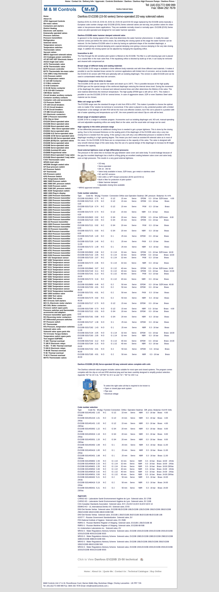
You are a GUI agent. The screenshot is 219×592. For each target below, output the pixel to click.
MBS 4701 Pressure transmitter (56, 248)
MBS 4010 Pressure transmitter (56, 234)
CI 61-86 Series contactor (54, 88)
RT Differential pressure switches (57, 320)
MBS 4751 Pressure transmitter (56, 251)
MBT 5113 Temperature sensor (56, 270)
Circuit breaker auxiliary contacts (57, 95)
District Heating (50, 28)
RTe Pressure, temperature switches (59, 327)
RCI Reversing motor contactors (57, 317)
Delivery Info (88, 1)
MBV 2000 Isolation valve (54, 294)
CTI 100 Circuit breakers (53, 105)
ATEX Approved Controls (54, 21)
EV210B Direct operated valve (56, 124)
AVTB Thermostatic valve (54, 67)
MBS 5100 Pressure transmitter (56, 253)
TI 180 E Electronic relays (54, 343)
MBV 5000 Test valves (52, 298)
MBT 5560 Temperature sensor (56, 286)
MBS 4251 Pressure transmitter (56, 241)
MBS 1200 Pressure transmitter (56, 196)
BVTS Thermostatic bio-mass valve (58, 71)
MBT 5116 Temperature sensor (56, 272)
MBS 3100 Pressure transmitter (56, 217)
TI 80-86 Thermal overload (54, 351)
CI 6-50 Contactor (50, 86)
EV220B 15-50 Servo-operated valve (58, 136)
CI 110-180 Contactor (52, 81)
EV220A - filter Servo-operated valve (59, 129)
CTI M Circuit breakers (53, 110)
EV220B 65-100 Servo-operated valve (59, 138)
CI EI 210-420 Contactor (53, 90)
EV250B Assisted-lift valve (54, 150)
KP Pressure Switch (52, 169)
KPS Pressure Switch (52, 176)
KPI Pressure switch (52, 174)
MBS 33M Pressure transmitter (56, 231)
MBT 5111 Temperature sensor (56, 267)
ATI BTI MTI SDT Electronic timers (58, 59)
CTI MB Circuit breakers (53, 112)
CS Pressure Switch (52, 102)
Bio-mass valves (50, 24)
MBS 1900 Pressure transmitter (56, 205)
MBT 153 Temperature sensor (56, 258)
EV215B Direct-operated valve (56, 126)
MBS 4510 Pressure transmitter (56, 246)
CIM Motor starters (51, 93)
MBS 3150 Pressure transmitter (56, 219)
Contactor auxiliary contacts (55, 98)
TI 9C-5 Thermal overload (54, 355)
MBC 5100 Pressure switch (54, 186)
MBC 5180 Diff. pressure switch (57, 188)
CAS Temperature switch (54, 79)
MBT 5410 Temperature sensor (56, 284)
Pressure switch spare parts (55, 308)
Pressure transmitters (52, 38)
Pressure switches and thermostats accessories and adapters (58, 311)
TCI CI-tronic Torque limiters (55, 334)
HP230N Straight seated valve (56, 165)
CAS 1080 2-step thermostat (55, 74)
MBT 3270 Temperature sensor (56, 263)
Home (67, 1)
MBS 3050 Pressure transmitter (56, 215)
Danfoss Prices (167, 1)
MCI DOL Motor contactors (54, 306)
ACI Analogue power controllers (57, 57)
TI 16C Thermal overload (54, 341)
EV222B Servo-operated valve (56, 143)
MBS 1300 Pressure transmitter (56, 200)
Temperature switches (52, 47)
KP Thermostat (49, 172)
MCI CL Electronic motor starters (57, 303)
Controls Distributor (114, 1)
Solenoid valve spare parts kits (56, 331)
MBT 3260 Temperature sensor (56, 260)
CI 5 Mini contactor (51, 83)
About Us (47, 19)
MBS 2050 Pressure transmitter (56, 208)
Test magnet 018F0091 (53, 339)
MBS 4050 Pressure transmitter (56, 236)
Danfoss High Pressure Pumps (146, 1)
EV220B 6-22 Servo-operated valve (58, 133)
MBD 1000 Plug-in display (54, 193)
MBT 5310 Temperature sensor (56, 282)
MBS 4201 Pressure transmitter (56, 239)
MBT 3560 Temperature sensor (56, 265)
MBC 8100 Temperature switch (56, 191)
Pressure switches (51, 35)
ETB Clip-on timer (51, 119)
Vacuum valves (49, 52)
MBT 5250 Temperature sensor (56, 274)
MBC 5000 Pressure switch (54, 181)
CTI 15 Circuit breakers (53, 107)
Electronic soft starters (53, 31)
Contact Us (76, 1)
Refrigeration (49, 40)
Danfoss (128, 1)
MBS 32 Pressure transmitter (55, 222)
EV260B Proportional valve (54, 153)
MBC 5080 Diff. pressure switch (57, 184)
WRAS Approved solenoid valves (57, 55)
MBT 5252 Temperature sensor (56, 277)
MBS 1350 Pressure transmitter (56, 203)
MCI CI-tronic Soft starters (54, 301)
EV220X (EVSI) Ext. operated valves (58, 141)
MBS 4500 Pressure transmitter (56, 243)
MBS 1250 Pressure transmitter (56, 198)
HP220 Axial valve (51, 162)
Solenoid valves (50, 43)
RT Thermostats (50, 324)
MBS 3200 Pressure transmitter (56, 224)
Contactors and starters (53, 26)
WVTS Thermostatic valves (55, 358)
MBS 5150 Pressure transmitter (56, 255)
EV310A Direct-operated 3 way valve (59, 155)
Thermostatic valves (52, 50)
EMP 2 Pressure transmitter (55, 117)
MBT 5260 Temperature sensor (56, 279)
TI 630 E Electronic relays (54, 348)
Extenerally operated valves (55, 33)
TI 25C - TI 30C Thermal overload (57, 346)
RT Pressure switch (51, 322)
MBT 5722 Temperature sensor (56, 289)
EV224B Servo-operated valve (56, 145)
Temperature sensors (52, 45)
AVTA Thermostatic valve (54, 64)
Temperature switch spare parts (57, 336)
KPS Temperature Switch (54, 179)
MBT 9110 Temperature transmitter (58, 291)
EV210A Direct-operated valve (56, 122)
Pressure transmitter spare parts (57, 315)
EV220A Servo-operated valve (56, 131)
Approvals (99, 1)
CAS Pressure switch (52, 76)
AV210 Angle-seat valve (53, 62)
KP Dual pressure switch (54, 167)
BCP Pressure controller (53, 69)
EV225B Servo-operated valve (56, 148)
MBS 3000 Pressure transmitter (56, 212)
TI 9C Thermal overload (53, 353)
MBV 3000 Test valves (52, 296)
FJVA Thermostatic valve (54, 160)
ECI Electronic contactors (54, 114)
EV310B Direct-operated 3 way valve (59, 157)
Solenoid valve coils (52, 329)
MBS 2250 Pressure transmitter (56, 210)
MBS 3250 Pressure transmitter (56, 227)
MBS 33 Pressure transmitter (55, 229)
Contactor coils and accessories (57, 100)
